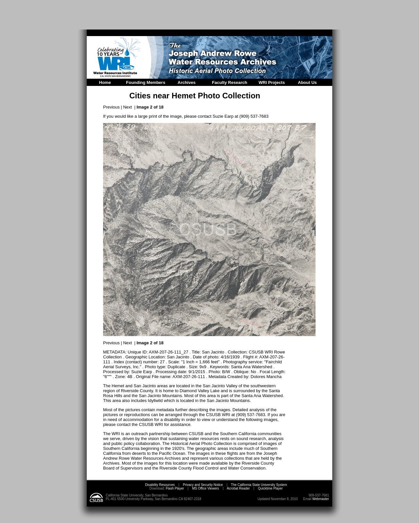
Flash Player (174, 488)
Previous (111, 107)
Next (127, 107)
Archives (187, 82)
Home (105, 82)
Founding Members (145, 82)
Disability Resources (160, 485)
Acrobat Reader (238, 488)
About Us (307, 82)
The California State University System (259, 485)
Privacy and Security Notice (203, 485)
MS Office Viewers (205, 488)
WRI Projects (272, 82)
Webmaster (320, 499)
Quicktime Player (270, 488)
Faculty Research (229, 82)
